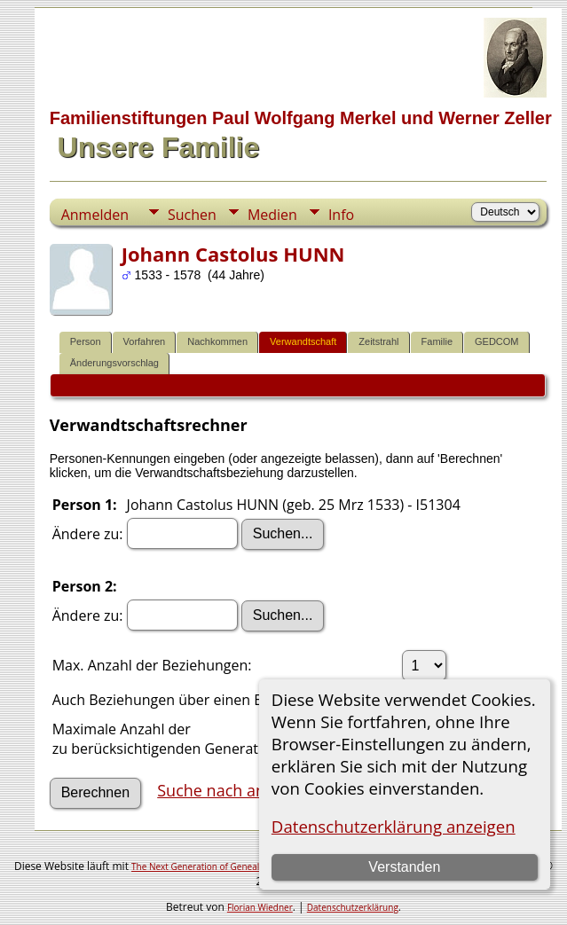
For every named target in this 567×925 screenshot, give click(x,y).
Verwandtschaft (303, 341)
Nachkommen (217, 341)
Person (85, 341)
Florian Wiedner (260, 907)
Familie (437, 341)
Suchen (192, 214)
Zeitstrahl (378, 341)
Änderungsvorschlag (114, 362)
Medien (272, 214)
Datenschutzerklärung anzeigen (394, 826)
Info (341, 214)
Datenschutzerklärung (352, 907)
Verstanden (404, 866)
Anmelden (95, 214)
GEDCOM (497, 341)
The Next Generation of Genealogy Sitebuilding (228, 866)
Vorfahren (144, 341)
